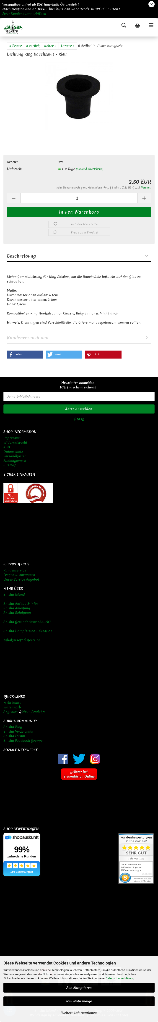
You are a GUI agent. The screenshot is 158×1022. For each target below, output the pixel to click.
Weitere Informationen (79, 1013)
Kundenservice (14, 570)
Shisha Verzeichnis (18, 731)
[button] (25, 355)
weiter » (50, 46)
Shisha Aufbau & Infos (20, 603)
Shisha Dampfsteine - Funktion (27, 631)
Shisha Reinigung (17, 613)
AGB (6, 447)
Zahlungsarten (14, 461)
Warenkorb (12, 707)
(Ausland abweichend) (89, 169)
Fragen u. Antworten (19, 575)
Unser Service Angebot (21, 579)
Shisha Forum (14, 736)
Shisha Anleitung (16, 608)
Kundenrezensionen (27, 338)
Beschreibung (21, 256)
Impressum (12, 438)
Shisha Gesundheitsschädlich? (27, 622)
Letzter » (68, 46)
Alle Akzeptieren (79, 987)
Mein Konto (12, 702)
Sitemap (9, 465)
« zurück (33, 46)
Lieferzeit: (14, 169)
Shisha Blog (12, 727)
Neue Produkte (34, 712)
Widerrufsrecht (15, 442)
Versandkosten (14, 456)
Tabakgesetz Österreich (21, 640)
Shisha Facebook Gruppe (22, 740)
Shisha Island (14, 594)
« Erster (15, 46)
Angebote (10, 712)
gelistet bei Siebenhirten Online (79, 774)
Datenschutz (13, 451)
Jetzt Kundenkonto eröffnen (24, 13)
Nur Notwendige (79, 1001)
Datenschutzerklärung (120, 978)
